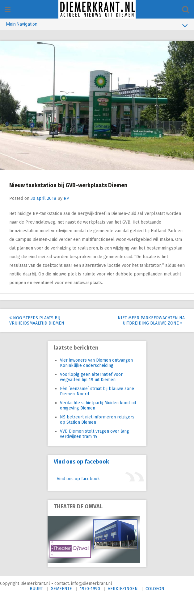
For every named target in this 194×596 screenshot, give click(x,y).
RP (66, 198)
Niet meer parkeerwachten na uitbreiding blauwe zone (151, 320)
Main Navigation (97, 25)
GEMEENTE (61, 588)
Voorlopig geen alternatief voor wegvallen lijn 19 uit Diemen (91, 377)
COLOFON (155, 588)
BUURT (36, 588)
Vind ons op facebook (81, 461)
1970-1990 (90, 588)
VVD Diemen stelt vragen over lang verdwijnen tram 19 (94, 434)
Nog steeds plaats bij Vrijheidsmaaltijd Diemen (36, 320)
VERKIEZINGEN (123, 588)
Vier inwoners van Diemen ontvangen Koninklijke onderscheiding (96, 363)
